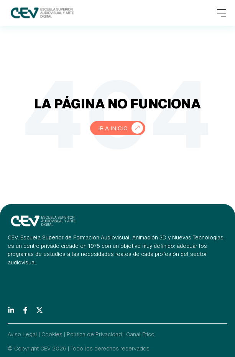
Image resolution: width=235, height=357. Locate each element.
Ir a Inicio (113, 128)
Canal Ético (140, 334)
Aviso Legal (22, 334)
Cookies (51, 334)
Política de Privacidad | (96, 334)
